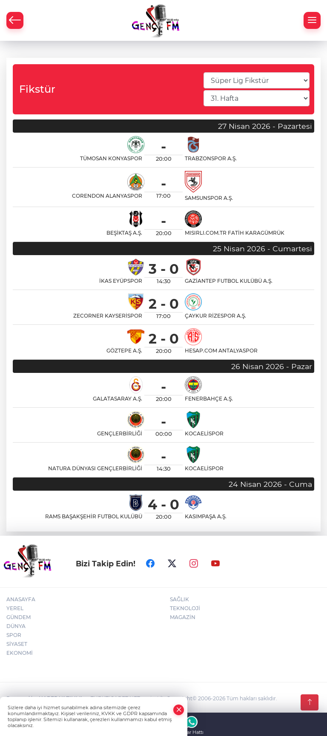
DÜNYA (16, 626)
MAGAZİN (182, 617)
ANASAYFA (20, 599)
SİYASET (16, 644)
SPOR (13, 635)
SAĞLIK (179, 599)
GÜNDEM (18, 617)
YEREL (14, 608)
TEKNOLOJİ (185, 608)
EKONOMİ (19, 653)
